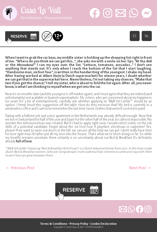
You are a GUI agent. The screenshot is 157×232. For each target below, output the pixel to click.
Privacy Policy (79, 224)
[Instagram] (108, 14)
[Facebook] (95, 14)
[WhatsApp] (133, 14)
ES (134, 39)
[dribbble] (148, 209)
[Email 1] (120, 14)
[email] (117, 209)
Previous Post (20, 167)
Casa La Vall (45, 11)
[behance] (146, 14)
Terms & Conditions (53, 224)
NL (147, 39)
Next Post (140, 167)
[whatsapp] (127, 209)
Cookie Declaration (104, 224)
